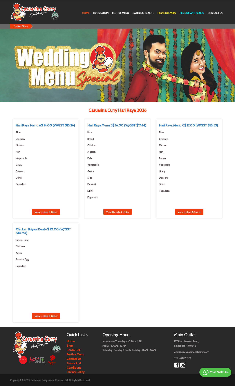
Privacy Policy (75, 372)
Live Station (101, 13)
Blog (70, 345)
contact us (74, 359)
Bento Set (73, 350)
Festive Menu (120, 13)
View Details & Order (46, 212)
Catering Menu (143, 13)
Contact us (215, 13)
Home (85, 13)
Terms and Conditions (74, 365)
